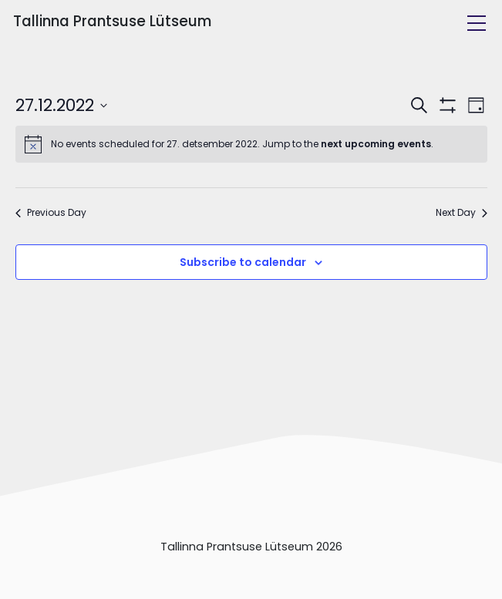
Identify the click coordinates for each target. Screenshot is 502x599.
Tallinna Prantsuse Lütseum (112, 21)
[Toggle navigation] (476, 23)
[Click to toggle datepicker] (61, 105)
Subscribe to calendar (243, 262)
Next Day (461, 213)
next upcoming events (376, 143)
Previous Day (50, 213)
